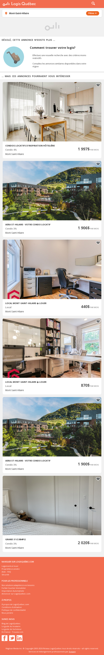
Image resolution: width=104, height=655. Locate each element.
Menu (99, 4)
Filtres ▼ (92, 13)
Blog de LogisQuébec (11, 623)
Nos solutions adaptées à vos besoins (18, 585)
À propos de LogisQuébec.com (15, 604)
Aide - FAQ (6, 571)
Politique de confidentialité (14, 610)
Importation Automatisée (13, 591)
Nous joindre (7, 613)
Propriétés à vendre (11, 569)
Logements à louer (10, 566)
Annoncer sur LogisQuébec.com (16, 593)
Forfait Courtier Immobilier (14, 588)
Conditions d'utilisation (12, 607)
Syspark (72, 651)
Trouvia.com (17, 632)
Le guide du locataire (11, 626)
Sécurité (5, 574)
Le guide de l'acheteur (12, 629)
